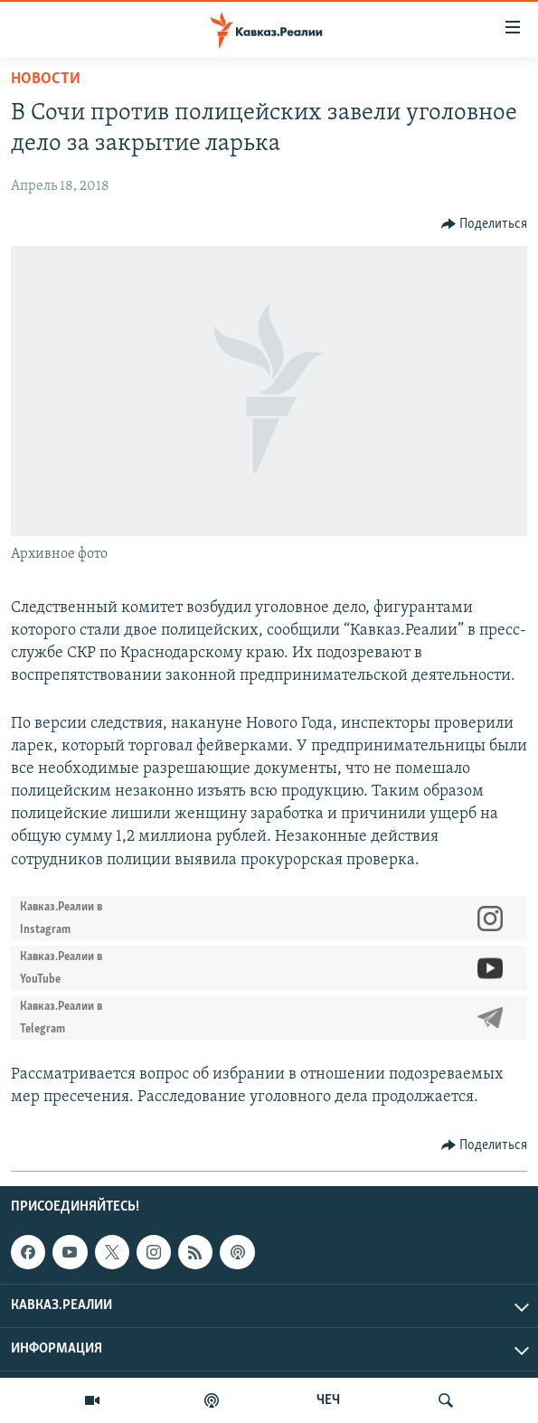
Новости (45, 79)
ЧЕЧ (328, 1400)
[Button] (484, 224)
